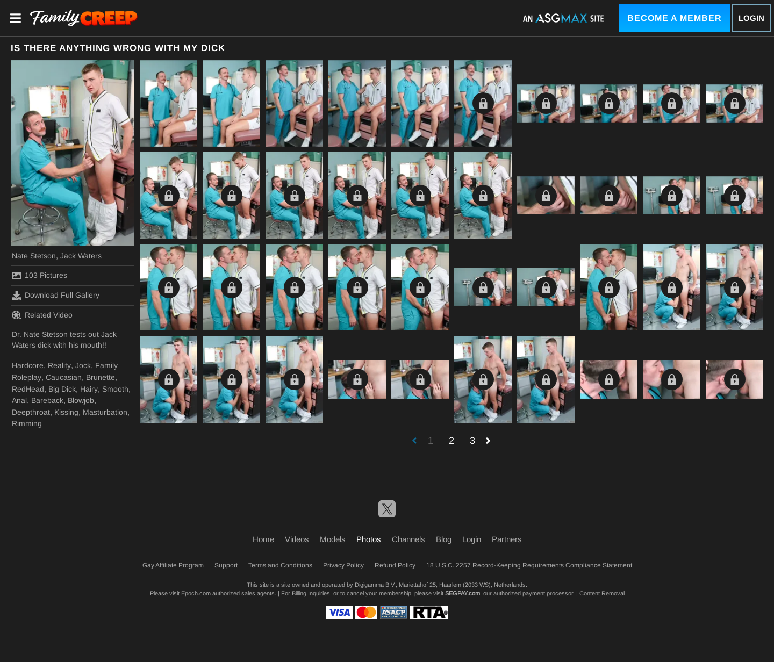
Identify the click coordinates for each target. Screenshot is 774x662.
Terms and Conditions (280, 565)
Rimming (27, 423)
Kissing (66, 412)
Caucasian (64, 377)
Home (263, 539)
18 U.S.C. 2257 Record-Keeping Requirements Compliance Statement (529, 565)
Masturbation (105, 412)
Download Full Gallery (55, 295)
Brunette (100, 377)
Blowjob (81, 400)
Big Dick (62, 389)
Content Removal (602, 593)
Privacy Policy (343, 565)
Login (751, 18)
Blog (444, 539)
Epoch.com (196, 593)
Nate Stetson (34, 255)
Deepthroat (31, 412)
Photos (368, 539)
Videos (297, 539)
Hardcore (28, 365)
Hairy (89, 389)
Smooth (115, 389)
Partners (507, 539)
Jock (83, 365)
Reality (59, 365)
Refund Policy (395, 565)
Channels (408, 539)
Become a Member (674, 18)
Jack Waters (81, 255)
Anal (19, 400)
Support (226, 565)
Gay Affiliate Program (173, 565)
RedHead (28, 389)
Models (333, 539)
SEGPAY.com (462, 593)
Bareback (47, 400)
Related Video (42, 315)
